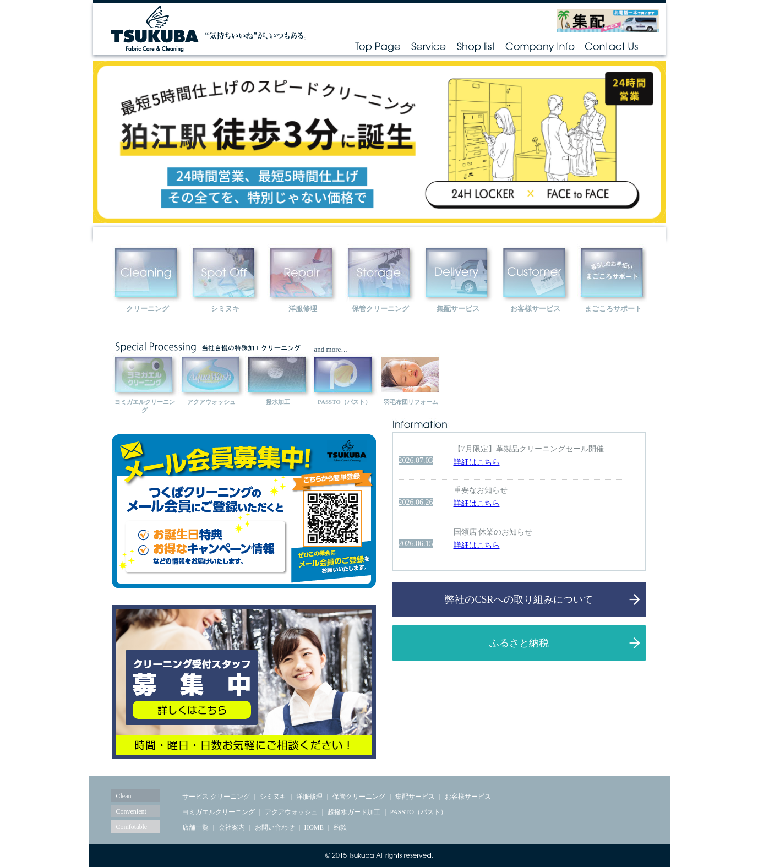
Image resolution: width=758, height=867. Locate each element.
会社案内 (232, 827)
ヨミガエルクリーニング (218, 812)
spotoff (225, 273)
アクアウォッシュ (291, 812)
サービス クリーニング (216, 796)
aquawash (211, 374)
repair (380, 273)
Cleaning (147, 273)
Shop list (475, 46)
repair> (303, 273)
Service (428, 46)
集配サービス (415, 796)
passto (345, 374)
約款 (340, 827)
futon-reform (411, 374)
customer (535, 273)
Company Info (540, 46)
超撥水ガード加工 (354, 812)
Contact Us (612, 46)
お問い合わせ (275, 827)
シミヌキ (273, 796)
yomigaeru (145, 374)
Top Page (378, 46)
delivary (458, 273)
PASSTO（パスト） (418, 812)
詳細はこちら (477, 462)
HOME (314, 827)
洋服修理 (309, 796)
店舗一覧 (195, 827)
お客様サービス (468, 796)
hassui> (278, 374)
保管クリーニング (358, 796)
